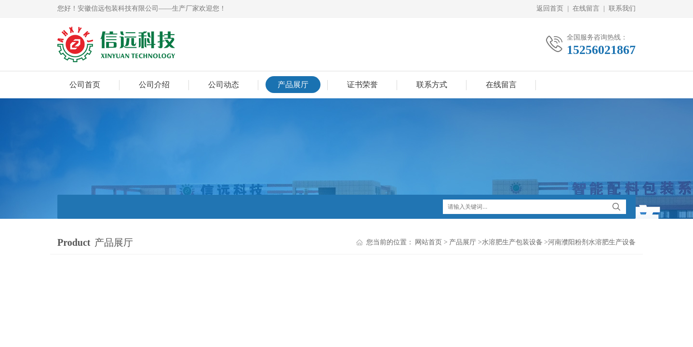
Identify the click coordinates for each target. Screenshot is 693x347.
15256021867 (601, 50)
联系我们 (622, 8)
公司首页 (84, 84)
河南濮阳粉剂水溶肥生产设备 (592, 242)
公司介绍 (154, 84)
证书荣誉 (362, 84)
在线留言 (586, 8)
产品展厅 (293, 84)
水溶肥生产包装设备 (512, 242)
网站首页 (428, 242)
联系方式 (431, 84)
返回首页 (549, 8)
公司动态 (223, 84)
